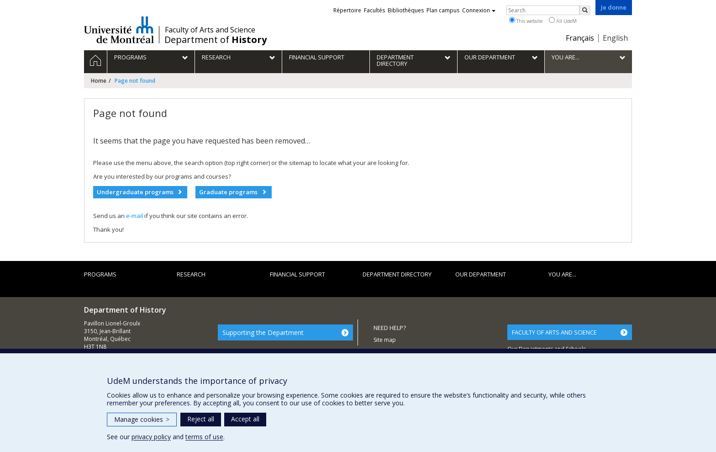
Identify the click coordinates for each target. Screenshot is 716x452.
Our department (480, 274)
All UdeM (563, 20)
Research (191, 274)
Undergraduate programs (135, 192)
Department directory (397, 274)
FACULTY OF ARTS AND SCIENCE (554, 332)
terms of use (204, 436)
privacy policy (151, 436)
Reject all (200, 419)
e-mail (134, 216)
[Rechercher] (584, 10)
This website (525, 20)
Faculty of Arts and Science (210, 29)
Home (98, 81)
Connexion (478, 10)
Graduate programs (228, 192)
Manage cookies (141, 419)
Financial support (297, 274)
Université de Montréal (119, 29)
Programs (100, 274)
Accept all (245, 419)
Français (580, 38)
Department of (215, 39)
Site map (385, 340)
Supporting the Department (263, 332)
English (615, 38)
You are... (562, 274)
